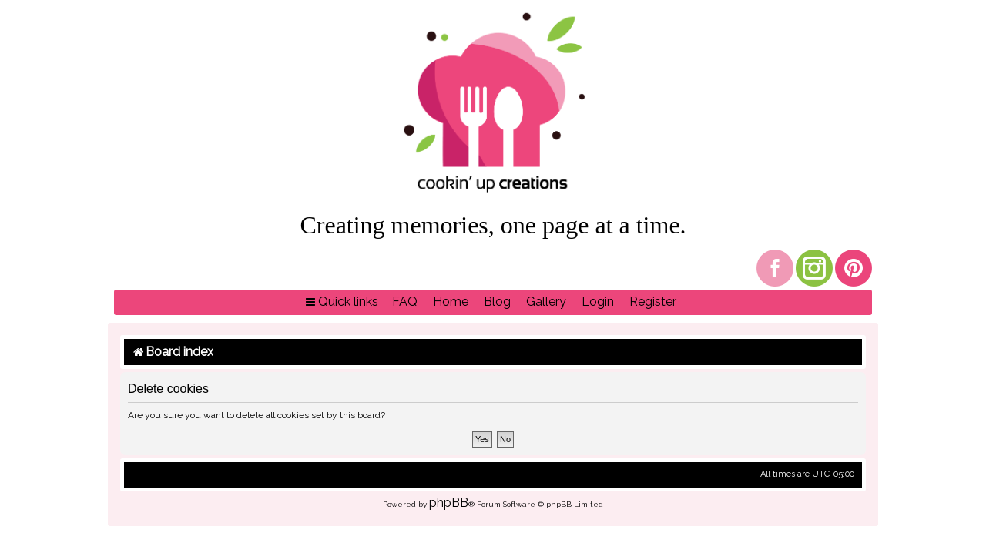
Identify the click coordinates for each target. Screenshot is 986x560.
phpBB (448, 502)
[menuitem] (405, 302)
